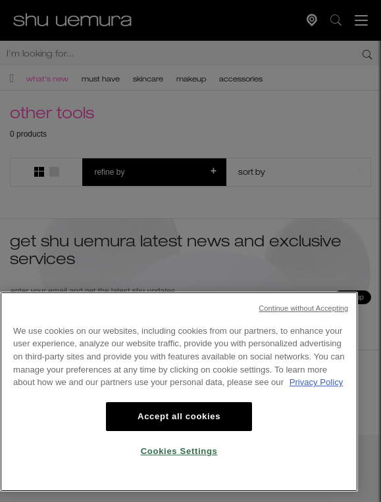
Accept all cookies (179, 416)
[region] (179, 391)
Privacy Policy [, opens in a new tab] (316, 382)
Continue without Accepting (303, 308)
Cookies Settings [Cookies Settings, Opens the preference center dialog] (179, 451)
